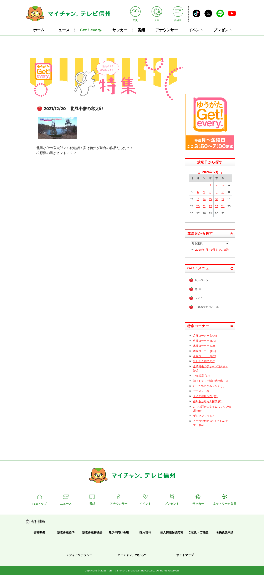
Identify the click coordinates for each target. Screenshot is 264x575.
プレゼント (222, 30)
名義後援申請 (224, 532)
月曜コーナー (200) (205, 335)
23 (216, 206)
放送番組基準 (66, 532)
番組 (141, 30)
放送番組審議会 (92, 532)
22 (210, 206)
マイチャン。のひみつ (132, 555)
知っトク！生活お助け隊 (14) (210, 380)
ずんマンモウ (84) (204, 415)
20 (198, 206)
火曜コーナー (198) (204, 340)
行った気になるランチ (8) (208, 386)
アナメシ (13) (201, 391)
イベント (195, 30)
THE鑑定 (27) (201, 375)
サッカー (119, 30)
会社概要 (39, 532)
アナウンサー (166, 30)
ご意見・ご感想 (198, 532)
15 (210, 199)
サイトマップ (185, 555)
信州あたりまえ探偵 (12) (207, 401)
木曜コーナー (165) (204, 351)
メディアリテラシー (79, 555)
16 (216, 199)
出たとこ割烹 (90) (204, 361)
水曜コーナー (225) (204, 345)
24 (222, 206)
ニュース (62, 30)
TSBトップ (39, 504)
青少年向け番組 (118, 532)
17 (223, 199)
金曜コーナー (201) (204, 356)
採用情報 (145, 532)
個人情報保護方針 (171, 532)
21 (204, 206)
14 (204, 199)
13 (198, 199)
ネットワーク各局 (224, 504)
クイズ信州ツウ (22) (205, 396)
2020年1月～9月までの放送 (212, 249)
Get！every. (91, 30)
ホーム (38, 30)
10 (223, 192)
